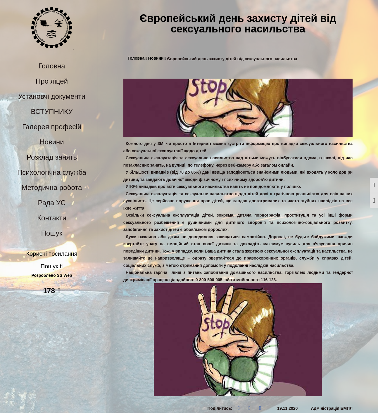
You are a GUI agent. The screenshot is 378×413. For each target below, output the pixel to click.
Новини (51, 142)
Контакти (51, 218)
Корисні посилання (51, 253)
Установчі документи (51, 96)
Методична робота (52, 187)
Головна (51, 66)
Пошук (51, 233)
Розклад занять (52, 157)
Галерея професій (51, 127)
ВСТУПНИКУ (52, 111)
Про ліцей (52, 81)
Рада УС (51, 203)
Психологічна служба (51, 172)
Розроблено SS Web (52, 275)
